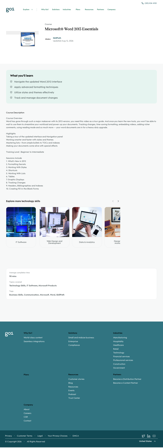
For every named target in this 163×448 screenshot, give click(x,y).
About (26, 410)
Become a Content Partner (125, 383)
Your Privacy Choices (57, 436)
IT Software (21, 243)
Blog (70, 383)
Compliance (74, 346)
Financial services (121, 357)
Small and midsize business (81, 338)
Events (71, 391)
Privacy (8, 436)
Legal (40, 436)
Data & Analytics (87, 243)
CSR (26, 417)
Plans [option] (26, 375)
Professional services (123, 361)
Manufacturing (120, 338)
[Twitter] (144, 436)
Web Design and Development (54, 243)
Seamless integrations (34, 342)
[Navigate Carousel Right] (118, 201)
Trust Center (74, 398)
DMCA (76, 436)
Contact (27, 421)
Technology (118, 353)
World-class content (33, 338)
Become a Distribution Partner (127, 380)
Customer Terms (24, 436)
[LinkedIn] (150, 436)
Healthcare (118, 346)
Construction (119, 364)
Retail (116, 349)
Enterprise (73, 342)
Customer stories (76, 380)
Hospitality (118, 342)
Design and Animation (119, 243)
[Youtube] (155, 436)
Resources (73, 387)
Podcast (72, 395)
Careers (27, 413)
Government (119, 368)
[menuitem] (46, 340)
